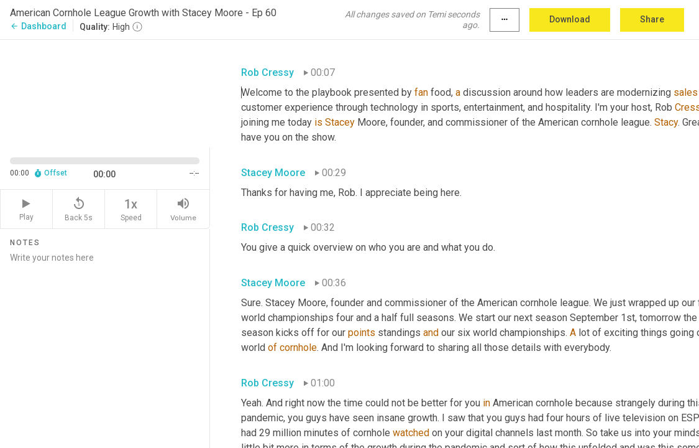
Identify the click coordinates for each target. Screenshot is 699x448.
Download (569, 19)
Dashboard (38, 26)
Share (652, 19)
